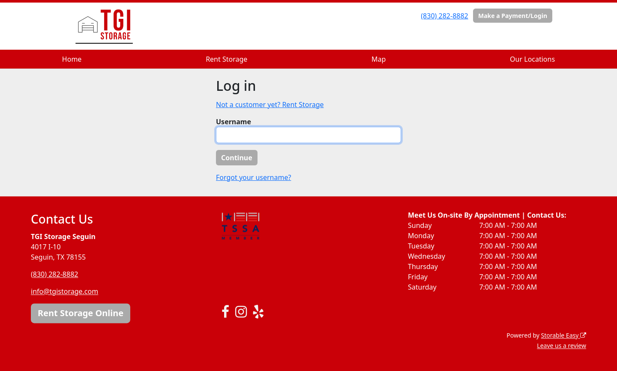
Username (233, 121)
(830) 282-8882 (444, 16)
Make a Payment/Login (512, 16)
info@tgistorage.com (64, 291)
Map (378, 59)
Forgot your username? (253, 177)
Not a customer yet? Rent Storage (270, 104)
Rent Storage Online (80, 313)
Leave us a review (561, 345)
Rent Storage (226, 59)
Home (72, 59)
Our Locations (532, 59)
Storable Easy (563, 335)
